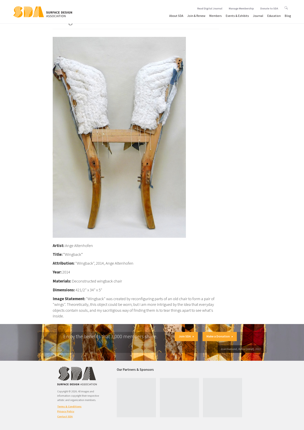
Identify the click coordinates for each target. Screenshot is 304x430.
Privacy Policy (65, 411)
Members (215, 16)
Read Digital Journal (209, 8)
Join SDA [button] (186, 336)
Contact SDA (65, 416)
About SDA (176, 16)
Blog (288, 16)
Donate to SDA (269, 8)
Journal (258, 16)
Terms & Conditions (69, 406)
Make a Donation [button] (219, 336)
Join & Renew (196, 16)
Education (274, 16)
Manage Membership (241, 8)
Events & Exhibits (237, 16)
